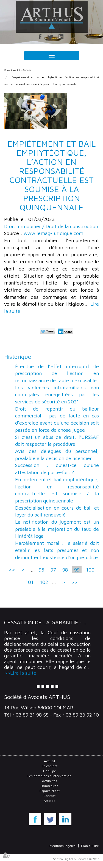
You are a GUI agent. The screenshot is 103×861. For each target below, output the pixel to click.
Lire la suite (23, 673)
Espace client (50, 791)
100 (90, 570)
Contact (49, 796)
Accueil (27, 70)
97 (53, 570)
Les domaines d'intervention (49, 776)
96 (41, 570)
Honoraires (49, 786)
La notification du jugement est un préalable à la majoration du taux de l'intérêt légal (57, 529)
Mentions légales (62, 846)
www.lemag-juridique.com (53, 233)
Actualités (49, 781)
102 (44, 582)
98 (65, 570)
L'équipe (49, 771)
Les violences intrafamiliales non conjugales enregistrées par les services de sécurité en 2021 (57, 394)
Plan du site (90, 846)
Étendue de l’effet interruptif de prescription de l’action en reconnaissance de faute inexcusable (57, 373)
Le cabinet (49, 766)
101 (30, 582)
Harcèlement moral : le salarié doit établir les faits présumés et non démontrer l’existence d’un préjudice (57, 550)
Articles (49, 801)
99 (77, 570)
